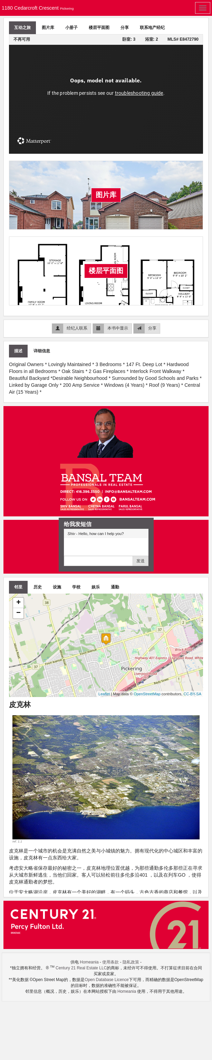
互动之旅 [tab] (22, 27)
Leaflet (104, 694)
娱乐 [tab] (95, 587)
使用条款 (110, 962)
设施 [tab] (57, 587)
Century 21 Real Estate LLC (81, 968)
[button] (26, 779)
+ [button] (18, 603)
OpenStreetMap (147, 694)
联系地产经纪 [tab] (152, 27)
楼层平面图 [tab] (99, 27)
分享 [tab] (125, 27)
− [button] (18, 613)
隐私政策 (131, 962)
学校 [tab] (76, 587)
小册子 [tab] (71, 27)
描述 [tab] (18, 351)
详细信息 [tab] (41, 351)
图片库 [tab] (48, 27)
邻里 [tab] (18, 587)
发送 (140, 560)
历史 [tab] (37, 587)
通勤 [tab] (115, 587)
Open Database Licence (107, 979)
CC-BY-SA (192, 694)
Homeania (89, 962)
